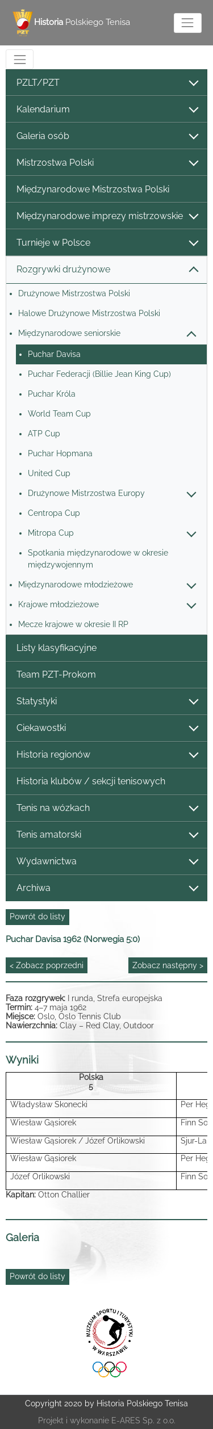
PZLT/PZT (106, 83)
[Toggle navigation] (188, 23)
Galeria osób (106, 136)
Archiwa (106, 888)
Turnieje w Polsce (106, 243)
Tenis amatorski (106, 835)
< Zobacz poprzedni (46, 965)
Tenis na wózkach (106, 808)
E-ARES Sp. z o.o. (143, 1420)
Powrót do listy (37, 916)
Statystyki (106, 702)
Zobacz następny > (167, 965)
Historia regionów (106, 755)
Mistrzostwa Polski (106, 163)
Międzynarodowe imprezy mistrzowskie (106, 216)
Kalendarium (106, 110)
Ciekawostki (106, 728)
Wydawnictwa (106, 862)
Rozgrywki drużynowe (106, 270)
